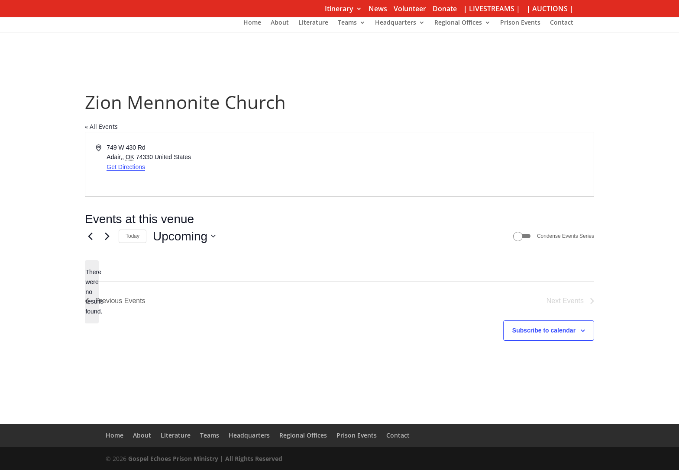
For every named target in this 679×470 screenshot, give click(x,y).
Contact (561, 22)
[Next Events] (107, 236)
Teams (347, 22)
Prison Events (520, 22)
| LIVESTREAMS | (491, 9)
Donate (445, 9)
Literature (313, 22)
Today (132, 236)
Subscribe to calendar (544, 330)
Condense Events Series (565, 236)
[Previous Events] (90, 236)
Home (252, 22)
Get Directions (126, 166)
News (378, 9)
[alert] (92, 291)
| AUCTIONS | (550, 9)
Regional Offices (458, 22)
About (280, 22)
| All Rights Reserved (250, 458)
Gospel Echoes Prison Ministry (173, 458)
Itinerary (339, 9)
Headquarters (395, 22)
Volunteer (410, 9)
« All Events (101, 126)
